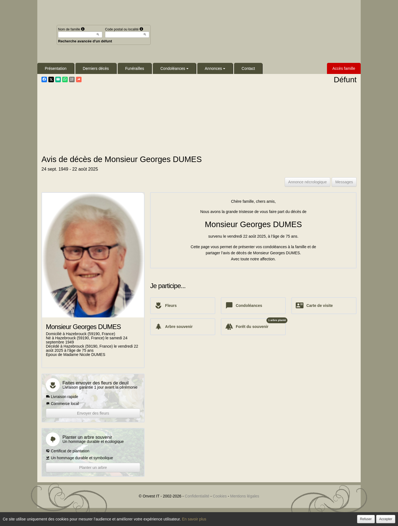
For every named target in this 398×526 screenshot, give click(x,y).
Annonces (215, 68)
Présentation (56, 68)
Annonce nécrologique (307, 182)
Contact (248, 68)
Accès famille (343, 68)
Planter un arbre (93, 467)
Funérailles (134, 68)
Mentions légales (244, 496)
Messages (344, 182)
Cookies (220, 496)
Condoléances (174, 68)
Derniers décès (96, 68)
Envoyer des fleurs (93, 413)
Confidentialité (197, 496)
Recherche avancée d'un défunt (85, 41)
